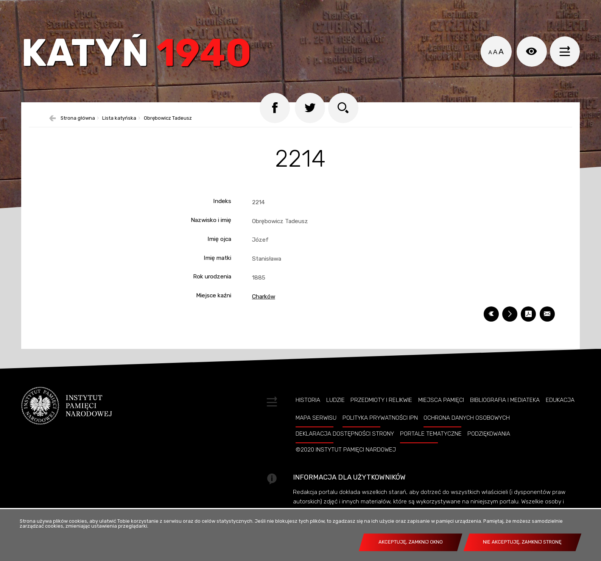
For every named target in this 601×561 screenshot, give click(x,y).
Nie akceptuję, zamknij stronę (522, 542)
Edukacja (560, 400)
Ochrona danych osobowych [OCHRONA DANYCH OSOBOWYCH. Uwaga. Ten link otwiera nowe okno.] (467, 417)
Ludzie (335, 400)
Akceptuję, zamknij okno (410, 542)
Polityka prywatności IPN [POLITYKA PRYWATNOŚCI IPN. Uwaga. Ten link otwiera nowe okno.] (380, 417)
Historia (308, 400)
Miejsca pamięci (441, 400)
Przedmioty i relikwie (381, 400)
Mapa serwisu (316, 417)
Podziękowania (488, 433)
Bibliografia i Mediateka (505, 400)
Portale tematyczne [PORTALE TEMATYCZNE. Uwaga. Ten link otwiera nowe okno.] (431, 433)
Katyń (136, 54)
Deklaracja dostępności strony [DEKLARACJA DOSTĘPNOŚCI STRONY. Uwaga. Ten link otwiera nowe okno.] (345, 433)
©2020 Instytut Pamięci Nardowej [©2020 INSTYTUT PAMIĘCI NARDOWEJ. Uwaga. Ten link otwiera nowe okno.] (346, 449)
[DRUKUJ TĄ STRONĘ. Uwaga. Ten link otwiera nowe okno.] (509, 314)
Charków (263, 296)
